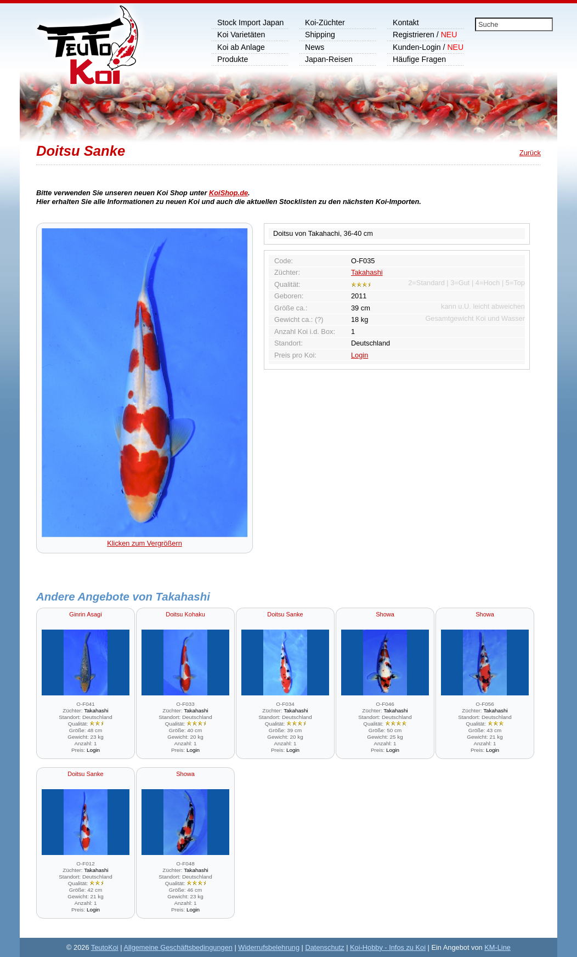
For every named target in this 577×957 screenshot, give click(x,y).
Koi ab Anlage (241, 47)
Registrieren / (425, 34)
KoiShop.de (228, 193)
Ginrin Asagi (85, 614)
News (314, 47)
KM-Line (497, 947)
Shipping (320, 34)
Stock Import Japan (250, 22)
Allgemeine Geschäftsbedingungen (178, 947)
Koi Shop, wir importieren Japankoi (82, 51)
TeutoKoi (104, 947)
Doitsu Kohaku (185, 614)
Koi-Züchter (325, 22)
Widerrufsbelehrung (268, 947)
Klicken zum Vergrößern (145, 539)
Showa (385, 614)
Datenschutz (324, 947)
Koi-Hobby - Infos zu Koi (388, 947)
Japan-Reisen (329, 59)
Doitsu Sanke (285, 614)
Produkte (232, 59)
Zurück (530, 153)
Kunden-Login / (428, 47)
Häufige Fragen (419, 59)
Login (359, 355)
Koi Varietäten (241, 34)
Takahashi (367, 272)
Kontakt (406, 22)
